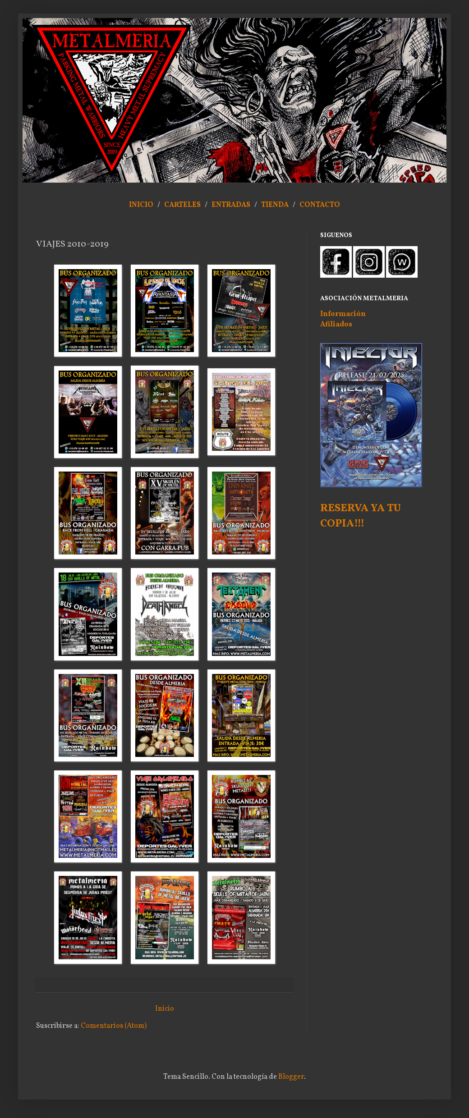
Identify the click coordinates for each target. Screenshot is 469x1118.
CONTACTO (319, 205)
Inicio (164, 1009)
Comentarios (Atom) (114, 1026)
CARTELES (182, 205)
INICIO (141, 205)
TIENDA (275, 205)
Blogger (291, 1077)
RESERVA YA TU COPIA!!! (360, 516)
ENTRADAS (231, 205)
